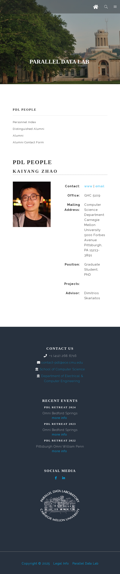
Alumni (18, 135)
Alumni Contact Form (28, 142)
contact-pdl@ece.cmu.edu (62, 362)
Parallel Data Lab (86, 563)
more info (59, 418)
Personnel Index (24, 122)
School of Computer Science (62, 369)
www (88, 186)
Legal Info (61, 563)
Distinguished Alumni (28, 128)
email (99, 186)
